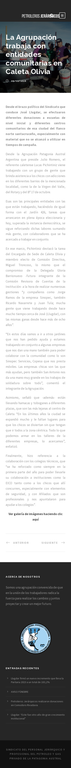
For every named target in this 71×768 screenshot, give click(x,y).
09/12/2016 (18, 81)
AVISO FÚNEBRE (19, 691)
